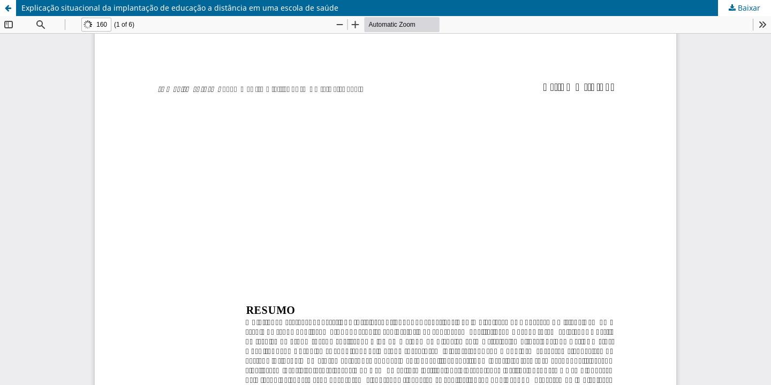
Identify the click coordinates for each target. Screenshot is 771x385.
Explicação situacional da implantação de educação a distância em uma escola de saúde (179, 8)
